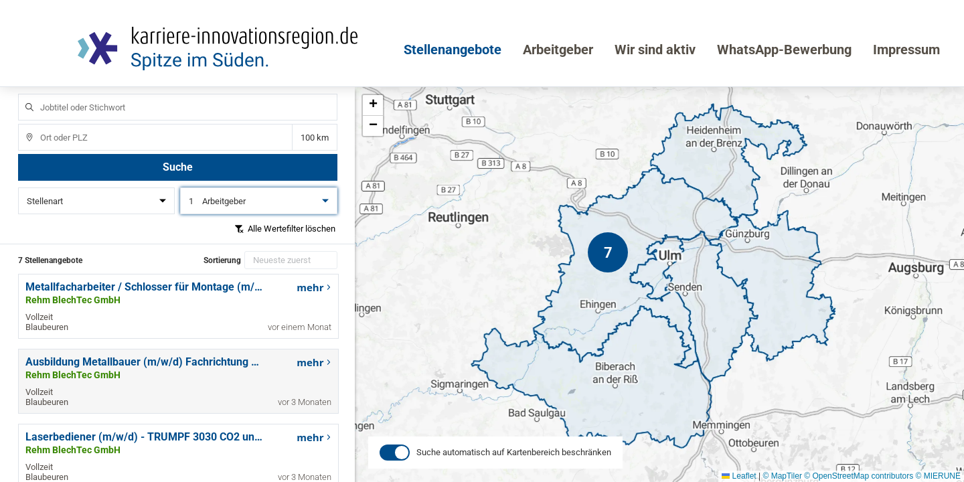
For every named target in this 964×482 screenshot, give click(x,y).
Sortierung (222, 260)
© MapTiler (781, 476)
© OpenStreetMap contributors (858, 476)
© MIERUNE (938, 476)
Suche (178, 167)
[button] (608, 252)
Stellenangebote (452, 50)
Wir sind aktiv (655, 50)
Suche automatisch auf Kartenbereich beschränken (513, 465)
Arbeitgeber (558, 50)
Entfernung (314, 137)
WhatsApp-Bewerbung (784, 50)
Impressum (906, 50)
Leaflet (739, 476)
